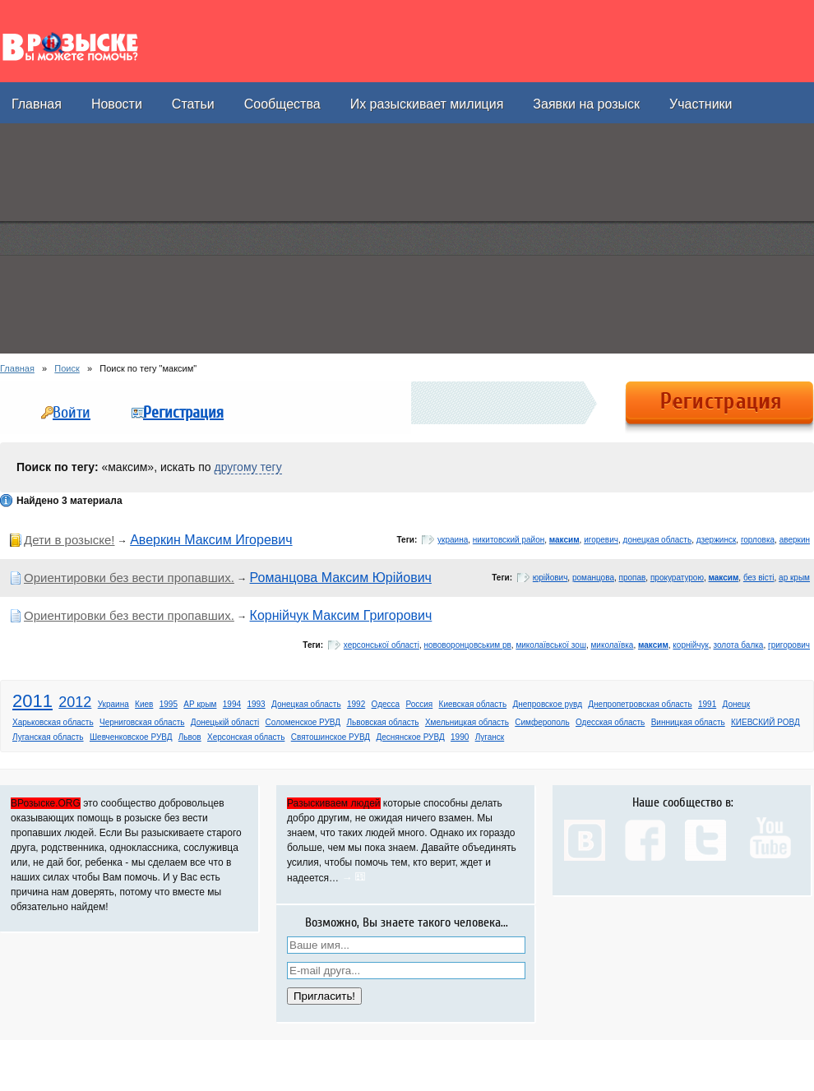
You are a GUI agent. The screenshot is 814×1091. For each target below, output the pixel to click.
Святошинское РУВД (330, 737)
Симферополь (542, 722)
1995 (169, 704)
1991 (707, 704)
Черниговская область (141, 722)
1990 (460, 737)
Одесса (386, 704)
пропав (632, 577)
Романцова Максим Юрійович (341, 578)
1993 (256, 704)
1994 (232, 704)
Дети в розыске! (69, 540)
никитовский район (508, 539)
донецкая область (657, 539)
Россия (418, 704)
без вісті (759, 577)
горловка (758, 539)
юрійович (550, 577)
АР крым (199, 704)
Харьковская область (53, 722)
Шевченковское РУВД (131, 737)
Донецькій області (225, 722)
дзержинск (716, 539)
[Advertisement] (192, 238)
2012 (74, 702)
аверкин (794, 539)
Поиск (66, 368)
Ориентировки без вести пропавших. (129, 578)
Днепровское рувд (547, 704)
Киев (144, 704)
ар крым (794, 577)
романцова (593, 577)
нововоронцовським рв (467, 645)
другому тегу (248, 467)
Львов (189, 737)
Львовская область (382, 722)
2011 (32, 701)
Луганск (490, 737)
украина (452, 539)
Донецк (737, 704)
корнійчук (691, 645)
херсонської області (381, 645)
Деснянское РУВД (410, 737)
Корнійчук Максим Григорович (341, 615)
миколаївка (611, 645)
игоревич (601, 539)
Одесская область (610, 722)
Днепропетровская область (639, 704)
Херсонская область (245, 737)
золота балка (738, 645)
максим (564, 539)
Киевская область (473, 704)
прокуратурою (677, 577)
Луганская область (48, 737)
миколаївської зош (551, 645)
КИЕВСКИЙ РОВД (765, 722)
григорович (789, 645)
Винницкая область (688, 722)
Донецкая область (306, 704)
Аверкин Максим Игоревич (211, 540)
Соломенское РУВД (303, 722)
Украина (113, 704)
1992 (356, 704)
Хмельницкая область (467, 722)
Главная (17, 368)
